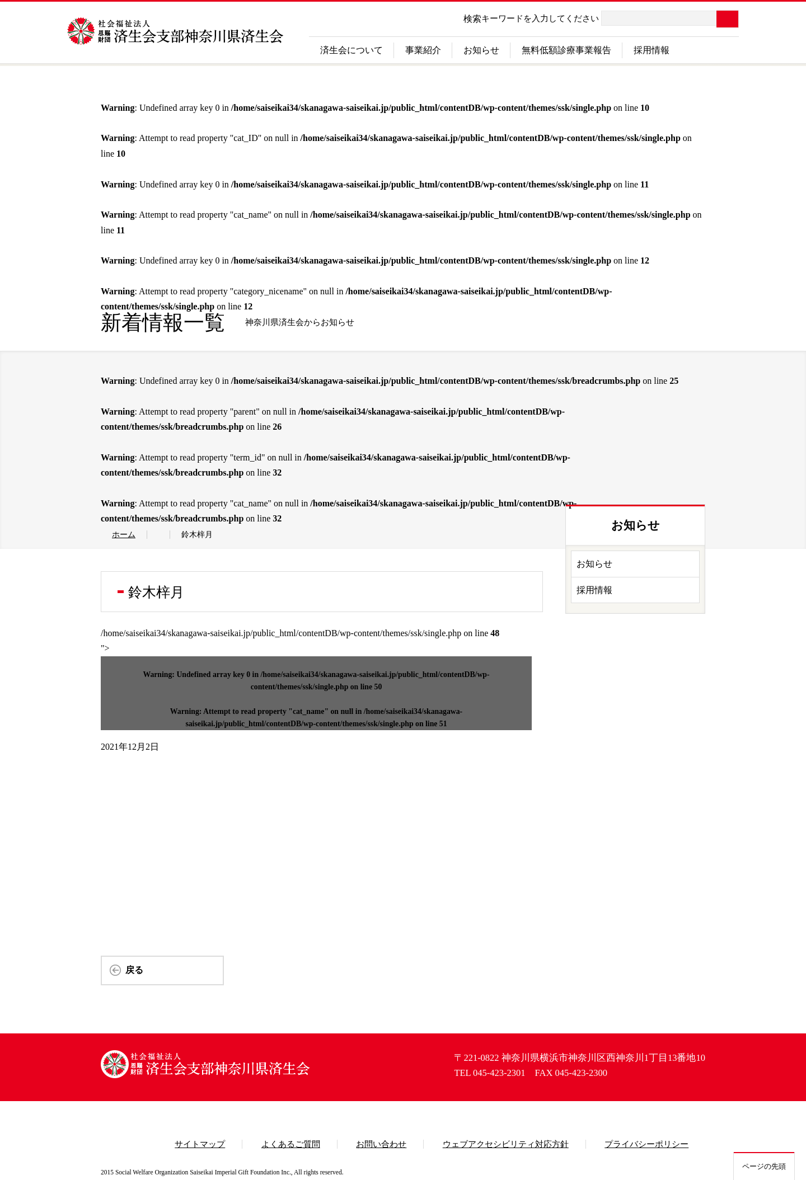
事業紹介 (423, 50)
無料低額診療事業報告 (566, 50)
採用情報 (651, 50)
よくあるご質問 (290, 1144)
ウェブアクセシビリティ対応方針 (506, 1144)
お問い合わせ (381, 1144)
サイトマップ (200, 1144)
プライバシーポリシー (646, 1144)
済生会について (351, 50)
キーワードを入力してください (540, 18)
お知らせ (481, 50)
